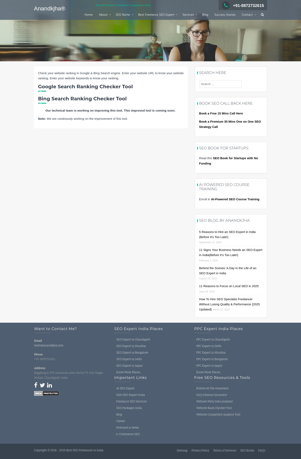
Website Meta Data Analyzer (214, 401)
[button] (262, 15)
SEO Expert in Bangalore (132, 352)
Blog (205, 15)
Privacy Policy (200, 450)
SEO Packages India (129, 408)
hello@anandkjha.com (48, 345)
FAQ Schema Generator (211, 395)
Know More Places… (129, 372)
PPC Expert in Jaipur (209, 365)
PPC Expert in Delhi (208, 346)
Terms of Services (224, 450)
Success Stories (225, 15)
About (103, 15)
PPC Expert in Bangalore (212, 359)
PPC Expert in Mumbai (211, 352)
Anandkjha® (49, 8)
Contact (247, 15)
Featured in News (127, 427)
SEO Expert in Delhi (129, 359)
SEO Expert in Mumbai (131, 346)
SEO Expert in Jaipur (129, 365)
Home (88, 15)
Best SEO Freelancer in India (84, 450)
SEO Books (247, 450)
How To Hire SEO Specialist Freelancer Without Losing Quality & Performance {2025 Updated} (229, 304)
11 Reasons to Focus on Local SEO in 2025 (229, 286)
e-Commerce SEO (128, 434)
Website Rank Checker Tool (214, 408)
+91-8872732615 (243, 5)
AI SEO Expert (125, 388)
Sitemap (182, 450)
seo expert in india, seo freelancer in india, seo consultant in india (64, 414)
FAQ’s (261, 450)
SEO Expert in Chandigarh (133, 339)
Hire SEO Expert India (130, 395)
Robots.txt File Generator (212, 388)
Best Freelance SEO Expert (156, 15)
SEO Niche (123, 15)
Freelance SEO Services (131, 401)
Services (188, 15)
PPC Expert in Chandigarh (213, 339)
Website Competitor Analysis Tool (218, 414)
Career (120, 421)
